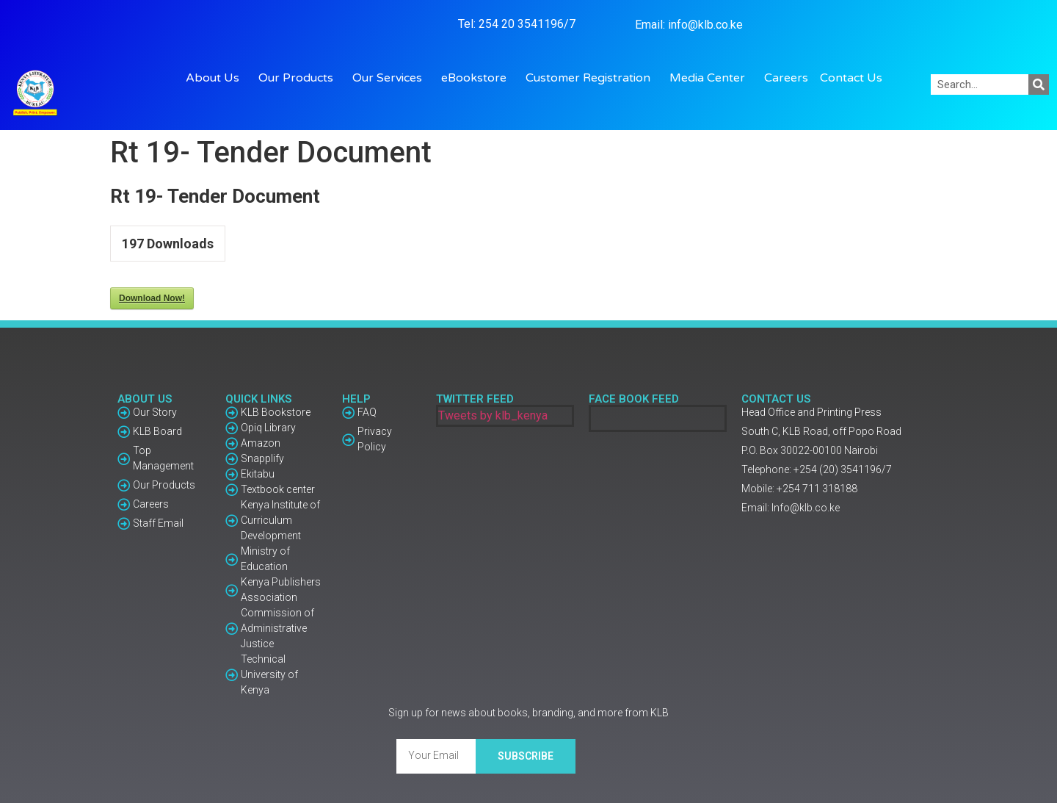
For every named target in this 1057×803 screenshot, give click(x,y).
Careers (786, 78)
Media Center (710, 78)
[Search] (1038, 84)
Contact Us (851, 78)
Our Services (390, 78)
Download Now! (152, 298)
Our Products (299, 78)
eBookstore (477, 78)
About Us (216, 78)
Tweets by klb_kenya (493, 415)
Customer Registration (592, 78)
